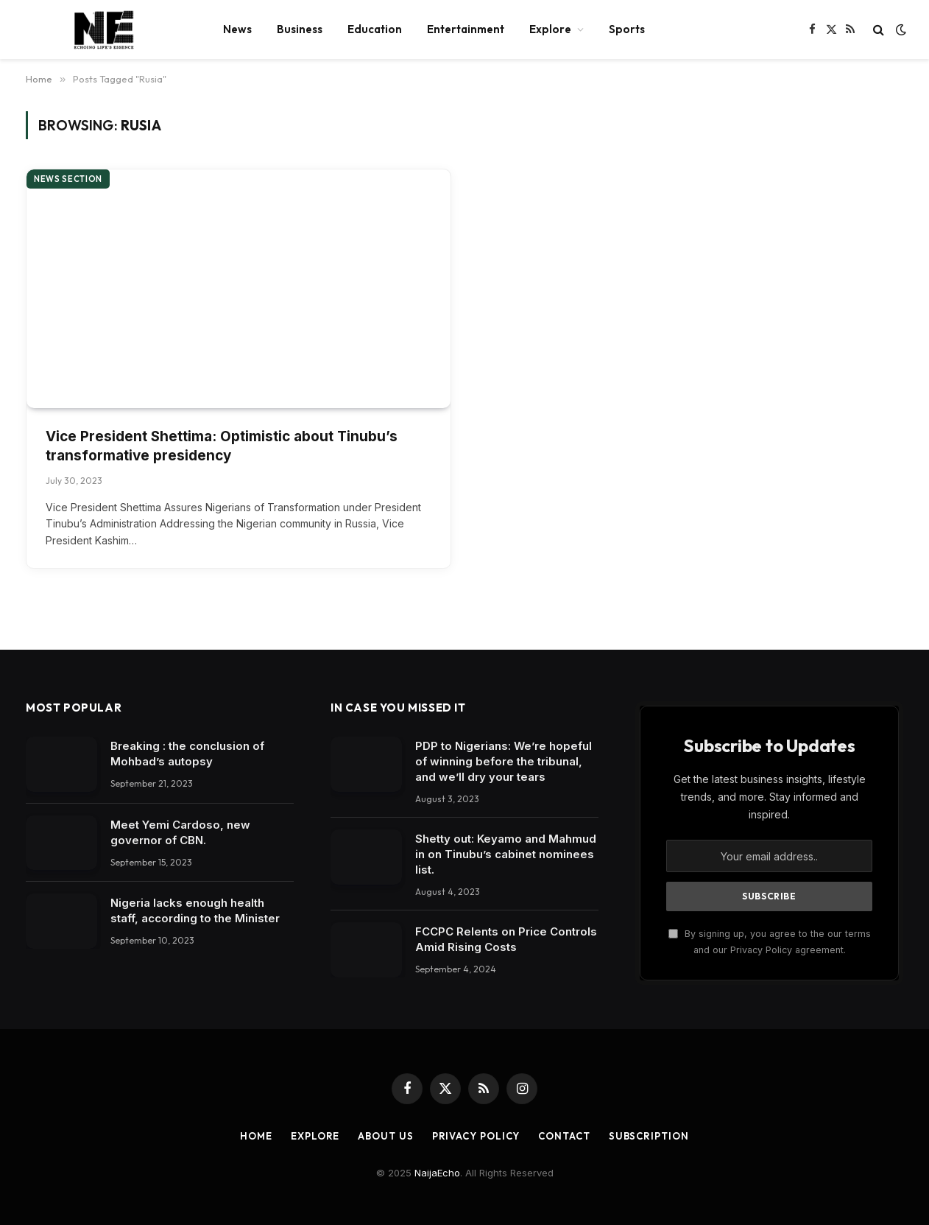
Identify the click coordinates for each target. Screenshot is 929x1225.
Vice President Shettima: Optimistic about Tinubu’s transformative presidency (222, 446)
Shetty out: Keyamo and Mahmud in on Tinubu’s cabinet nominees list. (505, 854)
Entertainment (465, 29)
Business (299, 29)
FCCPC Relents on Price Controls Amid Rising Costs (506, 939)
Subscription (649, 1136)
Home (256, 1136)
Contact (564, 1136)
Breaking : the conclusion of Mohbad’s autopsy (187, 753)
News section (68, 179)
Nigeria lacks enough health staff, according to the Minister (195, 910)
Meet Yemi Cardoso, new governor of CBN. (180, 832)
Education (374, 29)
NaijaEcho (437, 1173)
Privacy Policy (476, 1136)
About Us (385, 1136)
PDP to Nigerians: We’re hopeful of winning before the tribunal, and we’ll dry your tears (503, 761)
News (237, 29)
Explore (550, 29)
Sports (627, 29)
